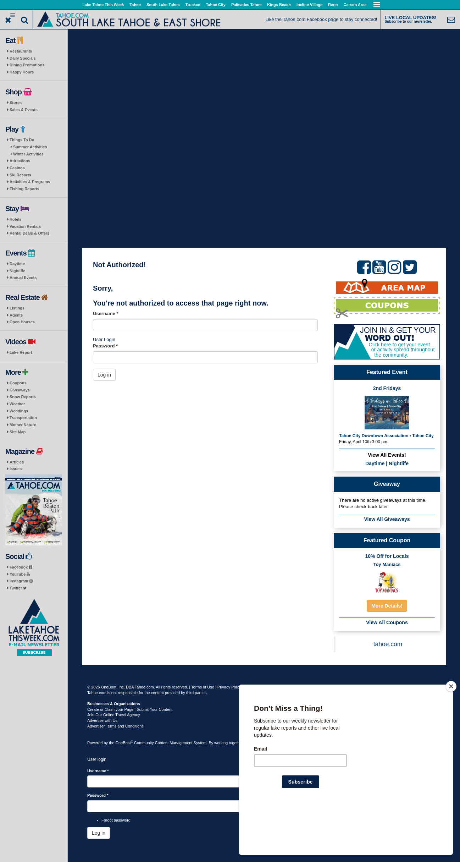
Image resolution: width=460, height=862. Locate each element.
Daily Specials (23, 58)
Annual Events (23, 277)
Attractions (20, 161)
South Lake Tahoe (163, 4)
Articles (17, 462)
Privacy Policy (229, 687)
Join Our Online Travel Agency (113, 715)
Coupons (18, 383)
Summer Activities (30, 147)
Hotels (16, 219)
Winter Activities (28, 154)
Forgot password (116, 820)
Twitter (18, 588)
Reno (333, 4)
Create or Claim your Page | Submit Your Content (129, 709)
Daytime (17, 264)
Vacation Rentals (25, 226)
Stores (16, 102)
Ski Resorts (20, 175)
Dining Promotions (27, 65)
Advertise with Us (102, 720)
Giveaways (20, 390)
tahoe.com (388, 644)
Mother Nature (23, 425)
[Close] (451, 732)
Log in (104, 375)
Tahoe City (215, 4)
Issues (16, 469)
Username (105, 313)
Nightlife (17, 271)
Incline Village (309, 4)
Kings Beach (279, 4)
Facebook (21, 567)
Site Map (18, 432)
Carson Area (355, 4)
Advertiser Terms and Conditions (115, 726)
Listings (17, 308)
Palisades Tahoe (246, 4)
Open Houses (22, 322)
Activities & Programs (30, 182)
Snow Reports (23, 397)
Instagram (21, 581)
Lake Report (21, 352)
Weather (17, 404)
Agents (16, 315)
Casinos (17, 168)
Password (105, 345)
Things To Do (22, 140)
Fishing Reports (24, 189)
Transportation (23, 418)
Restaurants (21, 51)
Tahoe (135, 4)
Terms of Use (202, 687)
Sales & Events (24, 110)
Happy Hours (22, 72)
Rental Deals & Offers (29, 233)
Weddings (19, 411)
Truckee (192, 4)
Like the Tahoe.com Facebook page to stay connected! (321, 19)
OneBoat (124, 743)
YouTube (20, 574)
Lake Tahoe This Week (103, 4)
